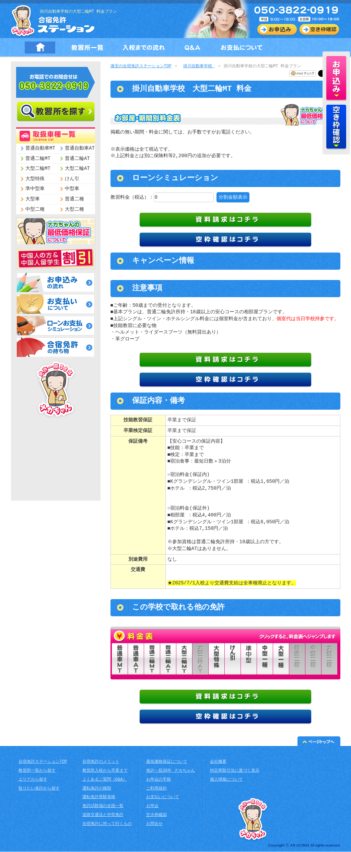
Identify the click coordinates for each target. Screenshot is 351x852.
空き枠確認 (156, 815)
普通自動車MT (40, 148)
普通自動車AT (80, 148)
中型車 (72, 189)
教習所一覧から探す (37, 771)
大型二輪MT (37, 168)
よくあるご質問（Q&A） (104, 780)
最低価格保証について (166, 762)
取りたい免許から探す (39, 789)
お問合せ (154, 824)
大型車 (32, 199)
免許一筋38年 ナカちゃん (170, 771)
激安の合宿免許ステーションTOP (141, 66)
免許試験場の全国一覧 (103, 806)
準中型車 (35, 189)
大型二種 (74, 209)
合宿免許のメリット (100, 762)
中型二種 (35, 209)
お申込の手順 (158, 780)
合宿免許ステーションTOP (43, 762)
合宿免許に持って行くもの (107, 824)
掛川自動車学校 (198, 66)
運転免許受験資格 (98, 798)
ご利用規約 (156, 789)
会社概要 (218, 762)
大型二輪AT (77, 168)
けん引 (72, 179)
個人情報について (226, 780)
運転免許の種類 (96, 789)
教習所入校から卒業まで (105, 771)
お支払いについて (162, 798)
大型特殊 (35, 179)
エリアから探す (33, 780)
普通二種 (74, 199)
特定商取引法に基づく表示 (234, 771)
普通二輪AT (77, 158)
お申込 (152, 806)
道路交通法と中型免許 (103, 815)
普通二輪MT (37, 158)
